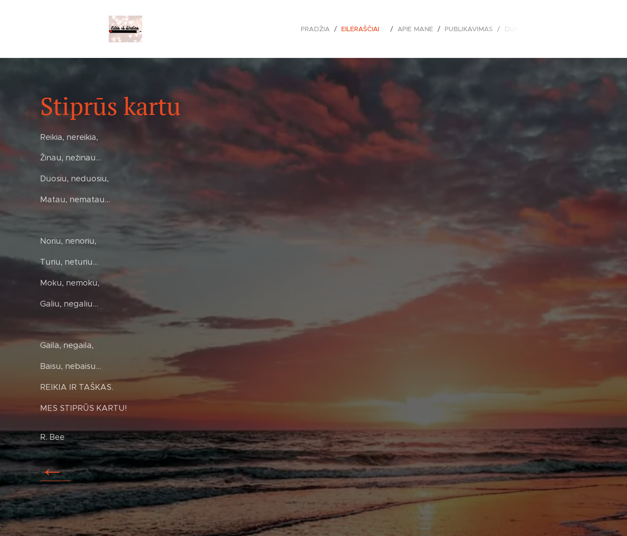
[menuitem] (324, 29)
